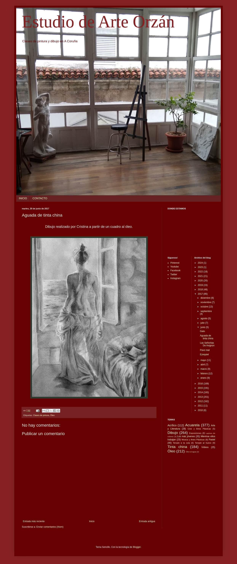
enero (203, 378)
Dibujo (173, 433)
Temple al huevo (203, 443)
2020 (200, 280)
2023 (200, 267)
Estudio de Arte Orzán (98, 21)
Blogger (137, 547)
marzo (203, 369)
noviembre (206, 302)
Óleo (52, 415)
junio (203, 327)
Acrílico (172, 425)
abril (202, 364)
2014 (200, 392)
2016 (200, 383)
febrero (204, 373)
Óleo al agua (191, 452)
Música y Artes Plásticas (193, 439)
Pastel (212, 439)
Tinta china (177, 447)
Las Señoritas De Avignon (207, 344)
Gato (202, 331)
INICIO (23, 198)
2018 (200, 289)
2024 (200, 263)
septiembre (206, 311)
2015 (200, 388)
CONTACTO (40, 198)
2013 (200, 397)
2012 (200, 401)
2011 (200, 405)
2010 (200, 410)
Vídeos (204, 447)
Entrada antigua (147, 521)
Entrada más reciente (34, 521)
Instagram (175, 278)
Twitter (173, 274)
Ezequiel (204, 354)
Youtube (174, 266)
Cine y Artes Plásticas (199, 429)
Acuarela (192, 425)
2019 (200, 285)
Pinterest (174, 263)
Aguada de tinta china (206, 337)
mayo (203, 360)
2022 (200, 271)
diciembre (205, 298)
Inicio (91, 521)
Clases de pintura (41, 415)
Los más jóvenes (186, 436)
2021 (200, 276)
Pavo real (205, 350)
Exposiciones (195, 433)
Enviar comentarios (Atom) (49, 527)
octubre (204, 306)
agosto (204, 318)
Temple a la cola (181, 443)
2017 (200, 294)
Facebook (175, 270)
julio (202, 323)
